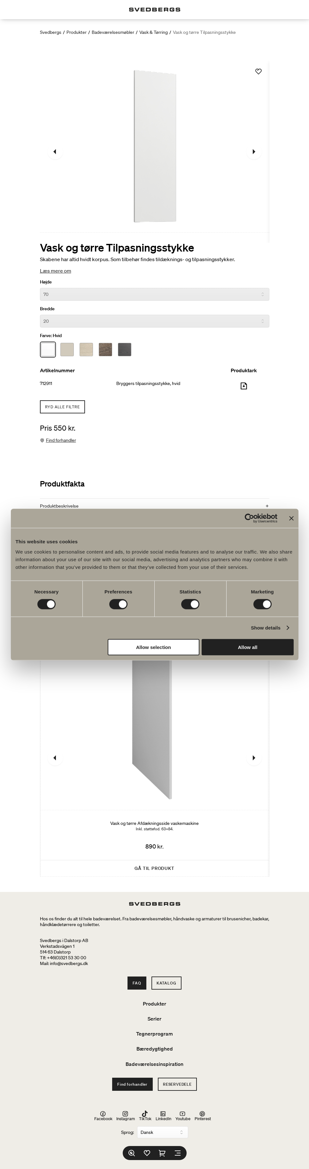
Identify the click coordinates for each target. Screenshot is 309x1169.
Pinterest (203, 1116)
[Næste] (254, 151)
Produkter (76, 32)
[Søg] (131, 1153)
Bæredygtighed (154, 1048)
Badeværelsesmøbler (113, 32)
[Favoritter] (147, 1153)
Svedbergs (50, 32)
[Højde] (154, 294)
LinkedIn (163, 1116)
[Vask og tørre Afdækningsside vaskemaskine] (155, 757)
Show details (266, 627)
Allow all (248, 647)
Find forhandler (61, 440)
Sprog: (127, 1132)
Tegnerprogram (154, 1033)
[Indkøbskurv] (162, 1153)
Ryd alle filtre (62, 407)
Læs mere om (55, 271)
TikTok (145, 1116)
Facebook (103, 1116)
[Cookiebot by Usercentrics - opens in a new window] (249, 518)
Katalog (166, 983)
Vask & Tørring (153, 32)
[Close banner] (291, 518)
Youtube (182, 1116)
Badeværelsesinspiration (154, 1064)
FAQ (137, 983)
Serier (154, 1018)
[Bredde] (154, 321)
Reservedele (177, 1084)
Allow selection (153, 647)
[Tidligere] (55, 151)
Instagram (125, 1116)
